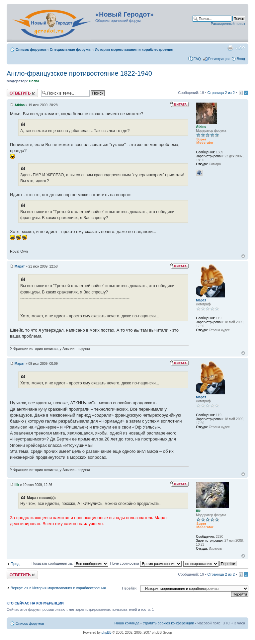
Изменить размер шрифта (240, 48)
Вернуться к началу (243, 256)
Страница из (221, 93)
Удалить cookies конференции (168, 623)
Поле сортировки (145, 563)
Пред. (15, 564)
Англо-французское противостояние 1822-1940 (79, 73)
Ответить (22, 93)
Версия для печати (230, 48)
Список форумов (31, 49)
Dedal (34, 81)
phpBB (107, 632)
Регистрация (218, 59)
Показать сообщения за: (70, 563)
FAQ (197, 59)
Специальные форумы (71, 49)
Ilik (17, 485)
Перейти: (129, 588)
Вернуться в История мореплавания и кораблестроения (58, 588)
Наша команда (126, 623)
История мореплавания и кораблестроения (134, 49)
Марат (20, 266)
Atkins (20, 105)
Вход (241, 59)
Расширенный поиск (228, 24)
